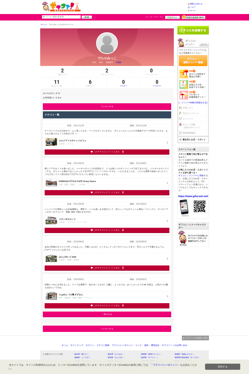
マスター (123, 83)
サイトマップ (76, 345)
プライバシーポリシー (122, 345)
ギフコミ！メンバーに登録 (191, 175)
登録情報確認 (189, 133)
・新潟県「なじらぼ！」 (115, 357)
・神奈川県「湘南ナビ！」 (150, 361)
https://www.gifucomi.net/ (193, 196)
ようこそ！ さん (154, 17)
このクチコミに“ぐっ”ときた (107, 151)
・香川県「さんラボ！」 (115, 361)
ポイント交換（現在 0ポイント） (192, 126)
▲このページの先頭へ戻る (195, 338)
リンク (138, 345)
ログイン (172, 17)
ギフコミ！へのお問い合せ (174, 345)
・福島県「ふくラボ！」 (82, 357)
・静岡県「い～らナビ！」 (183, 361)
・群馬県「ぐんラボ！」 (82, 361)
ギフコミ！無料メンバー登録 (193, 60)
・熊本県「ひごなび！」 (115, 354)
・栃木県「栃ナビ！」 (81, 354)
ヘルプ (192, 7)
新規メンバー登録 (193, 17)
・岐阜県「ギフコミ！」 (149, 357)
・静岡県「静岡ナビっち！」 (151, 354)
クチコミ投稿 (103, 345)
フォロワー (157, 83)
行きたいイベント (191, 113)
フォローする (107, 106)
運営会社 (155, 345)
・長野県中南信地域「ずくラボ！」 (187, 357)
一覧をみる (107, 314)
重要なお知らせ (196, 4)
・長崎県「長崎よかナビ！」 (184, 354)
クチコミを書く (193, 30)
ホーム (192, 10)
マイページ (188, 119)
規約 (146, 345)
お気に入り (188, 107)
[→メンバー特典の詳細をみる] (193, 102)
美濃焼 (118, 62)
